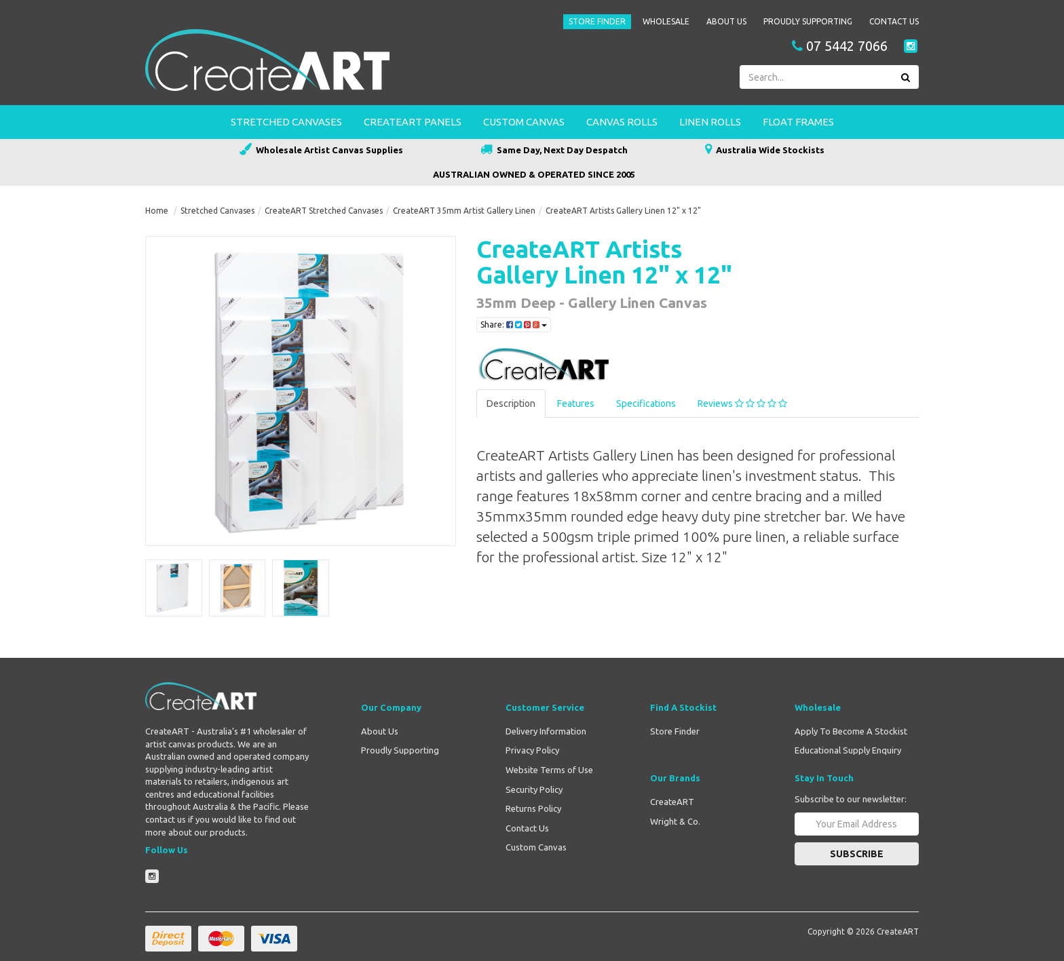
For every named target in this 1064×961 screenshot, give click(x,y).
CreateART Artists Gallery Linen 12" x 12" (623, 210)
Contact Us (894, 21)
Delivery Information (546, 731)
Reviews (742, 403)
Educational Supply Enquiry (848, 750)
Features (575, 403)
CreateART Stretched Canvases (324, 210)
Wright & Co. (675, 821)
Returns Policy (533, 808)
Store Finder (597, 21)
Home (156, 210)
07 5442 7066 (840, 46)
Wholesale (666, 21)
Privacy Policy (532, 750)
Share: (513, 324)
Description (511, 403)
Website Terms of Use (549, 769)
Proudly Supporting (807, 21)
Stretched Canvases (286, 122)
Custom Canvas (524, 122)
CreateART (672, 801)
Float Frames (798, 122)
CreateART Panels (412, 122)
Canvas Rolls (622, 122)
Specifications (646, 403)
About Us (726, 21)
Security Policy (534, 789)
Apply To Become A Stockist (851, 731)
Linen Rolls (710, 122)
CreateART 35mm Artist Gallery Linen (464, 210)
